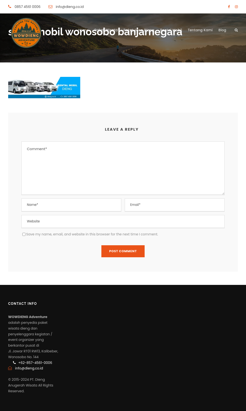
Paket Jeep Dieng (138, 30)
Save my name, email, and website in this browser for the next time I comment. (92, 234)
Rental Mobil (171, 30)
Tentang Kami (200, 30)
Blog (222, 30)
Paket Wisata (106, 30)
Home (83, 30)
